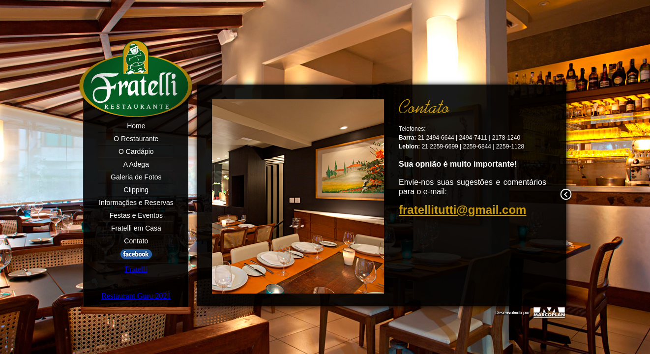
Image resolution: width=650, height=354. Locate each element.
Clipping (136, 190)
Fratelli (136, 269)
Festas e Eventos (136, 215)
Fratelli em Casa (136, 228)
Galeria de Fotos (136, 177)
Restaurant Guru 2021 (136, 296)
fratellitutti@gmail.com (462, 209)
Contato (136, 241)
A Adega (136, 164)
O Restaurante (136, 139)
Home (136, 126)
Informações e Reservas (136, 202)
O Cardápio (136, 151)
